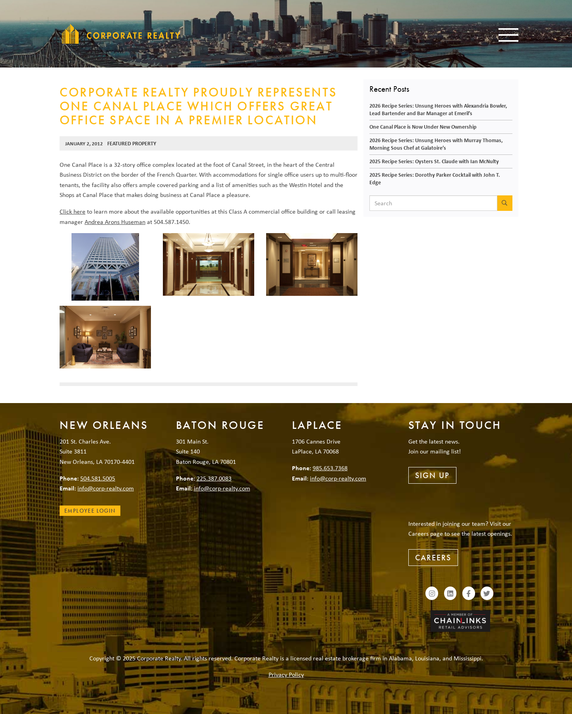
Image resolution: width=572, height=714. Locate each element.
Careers (433, 557)
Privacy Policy (286, 674)
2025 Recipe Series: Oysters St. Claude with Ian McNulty (434, 161)
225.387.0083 (214, 478)
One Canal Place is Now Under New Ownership (423, 126)
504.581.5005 (97, 478)
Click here (72, 211)
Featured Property (131, 143)
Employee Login (90, 510)
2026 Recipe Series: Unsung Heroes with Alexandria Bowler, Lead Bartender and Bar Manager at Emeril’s (438, 109)
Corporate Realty (121, 34)
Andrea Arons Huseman (115, 221)
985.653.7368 (330, 467)
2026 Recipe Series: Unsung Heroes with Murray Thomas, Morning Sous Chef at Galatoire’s (436, 143)
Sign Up (432, 475)
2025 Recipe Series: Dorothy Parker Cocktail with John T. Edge (434, 178)
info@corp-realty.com (105, 488)
